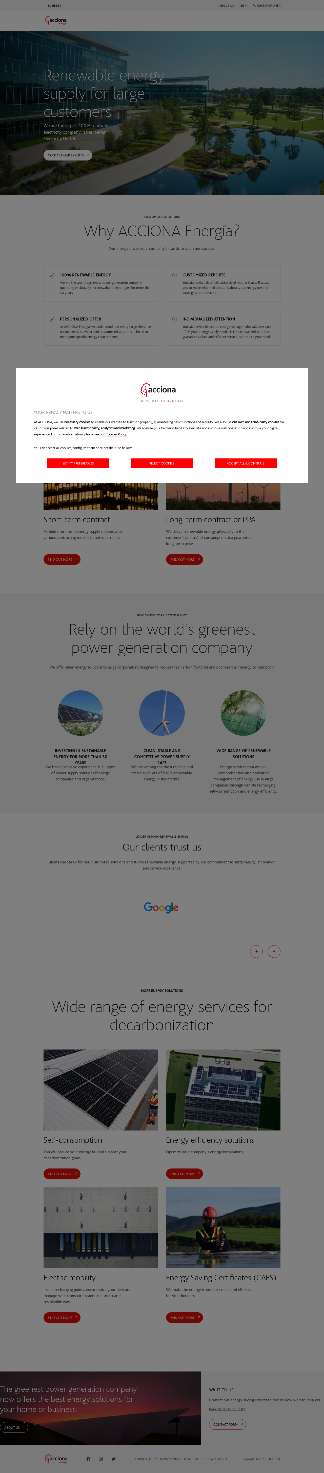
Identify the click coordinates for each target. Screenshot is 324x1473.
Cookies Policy (116, 434)
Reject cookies (161, 463)
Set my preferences (78, 463)
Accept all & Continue (245, 463)
